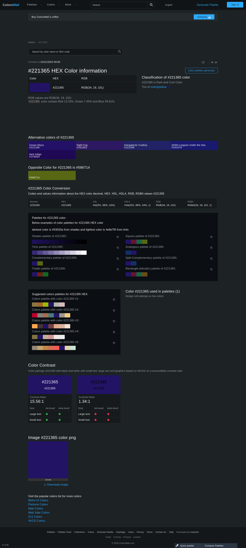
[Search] (122, 5)
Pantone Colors (38, 504)
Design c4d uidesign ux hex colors (145, 296)
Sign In (235, 4)
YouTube (117, 537)
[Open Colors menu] (59, 5)
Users (131, 532)
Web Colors (35, 508)
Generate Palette (207, 4)
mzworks (194, 532)
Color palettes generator (201, 70)
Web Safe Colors (39, 512)
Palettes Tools (64, 532)
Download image (56, 484)
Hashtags (120, 532)
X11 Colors (35, 516)
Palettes (32, 4)
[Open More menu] (41, 5)
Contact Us (160, 532)
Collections (79, 532)
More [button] (68, 4)
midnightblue (158, 87)
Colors (11, 5)
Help (171, 532)
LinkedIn (137, 537)
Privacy (140, 532)
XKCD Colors (36, 520)
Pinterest (127, 537)
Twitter (108, 537)
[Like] (203, 62)
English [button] (168, 5)
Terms (150, 532)
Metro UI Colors (38, 500)
